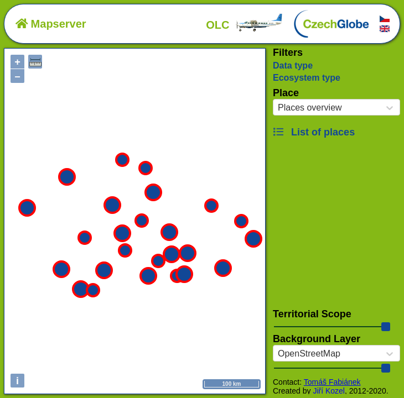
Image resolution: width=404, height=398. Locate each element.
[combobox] (278, 108)
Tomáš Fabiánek (332, 382)
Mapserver (50, 24)
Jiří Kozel (329, 390)
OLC (244, 25)
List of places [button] (314, 132)
